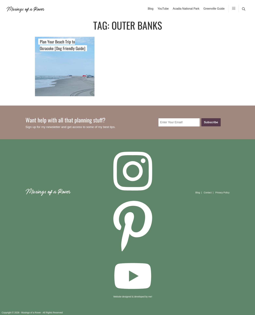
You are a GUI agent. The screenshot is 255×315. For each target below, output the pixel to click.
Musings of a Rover (25, 8)
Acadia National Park (186, 8)
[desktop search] (243, 8)
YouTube (163, 8)
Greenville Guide (214, 8)
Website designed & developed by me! (132, 296)
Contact (208, 192)
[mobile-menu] (234, 8)
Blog (150, 8)
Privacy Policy (222, 192)
